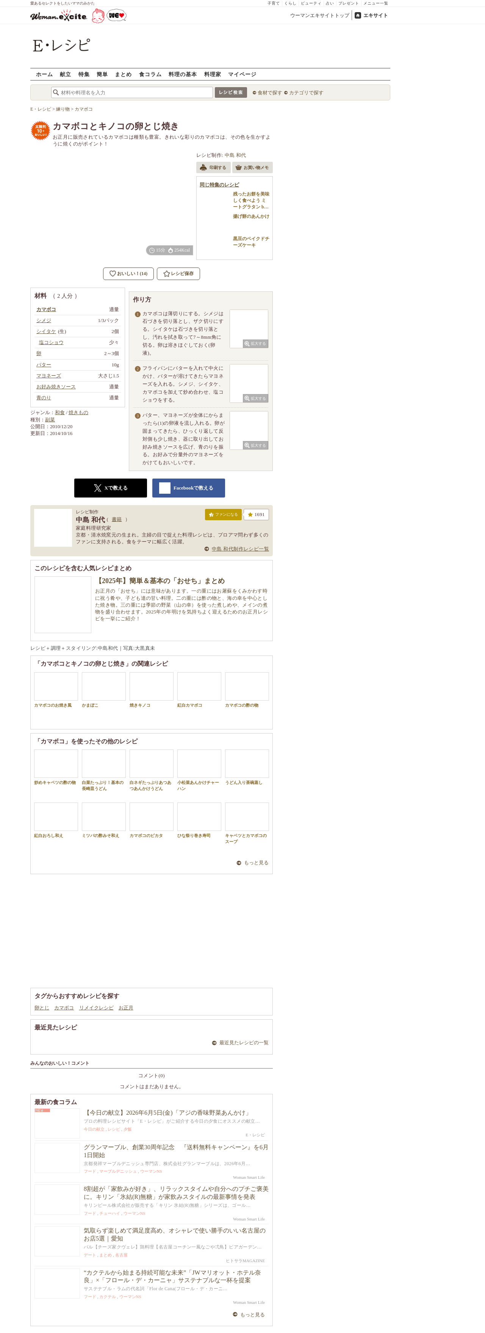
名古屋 (121, 1255)
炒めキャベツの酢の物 (56, 767)
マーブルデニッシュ (118, 1171)
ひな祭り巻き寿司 (199, 820)
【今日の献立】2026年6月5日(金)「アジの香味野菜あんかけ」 (168, 1112)
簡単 (102, 74)
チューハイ (109, 1213)
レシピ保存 (182, 273)
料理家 (212, 74)
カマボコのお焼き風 (56, 689)
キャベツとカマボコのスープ (247, 823)
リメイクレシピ (96, 1008)
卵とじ (41, 1008)
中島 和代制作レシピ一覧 (240, 549)
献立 (65, 74)
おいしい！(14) (132, 273)
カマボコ (64, 1008)
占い (330, 3)
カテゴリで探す (306, 92)
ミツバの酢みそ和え (104, 820)
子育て (274, 3)
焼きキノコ (152, 689)
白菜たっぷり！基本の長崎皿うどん (104, 769)
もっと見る (256, 862)
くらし (290, 3)
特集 (84, 74)
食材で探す (270, 92)
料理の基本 (183, 74)
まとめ (123, 74)
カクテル (107, 1296)
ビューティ (311, 3)
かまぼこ (104, 689)
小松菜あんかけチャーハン (199, 769)
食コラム (150, 74)
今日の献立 (94, 1129)
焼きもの (78, 412)
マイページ (242, 74)
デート (90, 1255)
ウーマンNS (151, 1171)
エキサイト (375, 15)
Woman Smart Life (249, 1177)
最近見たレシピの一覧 (244, 1042)
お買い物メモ (252, 168)
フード (90, 1171)
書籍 (117, 519)
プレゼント (348, 3)
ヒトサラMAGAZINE (245, 1260)
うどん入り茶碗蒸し (247, 767)
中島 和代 (235, 155)
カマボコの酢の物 (247, 689)
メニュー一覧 (375, 3)
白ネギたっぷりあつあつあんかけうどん (152, 769)
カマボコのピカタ (152, 820)
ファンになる (223, 516)
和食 (60, 412)
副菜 (50, 419)
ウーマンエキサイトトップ (319, 15)
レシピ (114, 1129)
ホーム (44, 74)
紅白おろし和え (56, 820)
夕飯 (128, 1129)
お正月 (126, 1008)
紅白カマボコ (199, 689)
